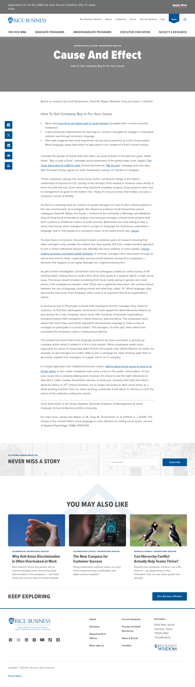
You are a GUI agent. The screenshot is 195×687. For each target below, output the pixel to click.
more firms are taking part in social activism (83, 123)
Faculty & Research (173, 32)
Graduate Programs (49, 32)
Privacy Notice (14, 675)
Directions (159, 619)
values (135, 231)
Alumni (108, 19)
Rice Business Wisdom (91, 19)
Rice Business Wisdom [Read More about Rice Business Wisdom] (169, 596)
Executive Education (135, 32)
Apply (174, 19)
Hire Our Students (148, 19)
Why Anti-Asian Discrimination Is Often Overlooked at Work (36, 558)
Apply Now (179, 5)
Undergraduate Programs (92, 32)
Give (163, 19)
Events (133, 19)
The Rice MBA (17, 32)
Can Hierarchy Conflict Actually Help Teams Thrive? (156, 558)
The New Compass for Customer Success (90, 558)
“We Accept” (113, 165)
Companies (120, 19)
